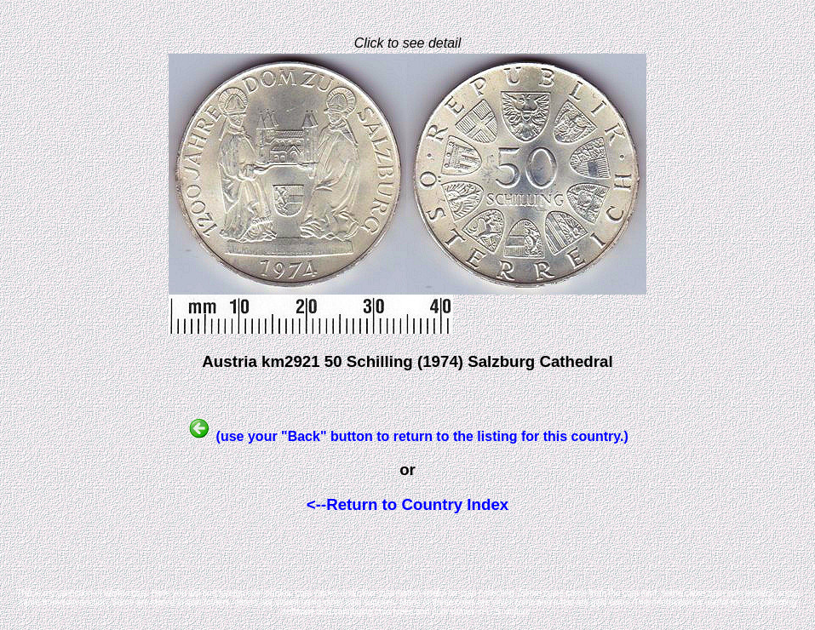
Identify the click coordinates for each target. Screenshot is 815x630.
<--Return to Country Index (407, 504)
